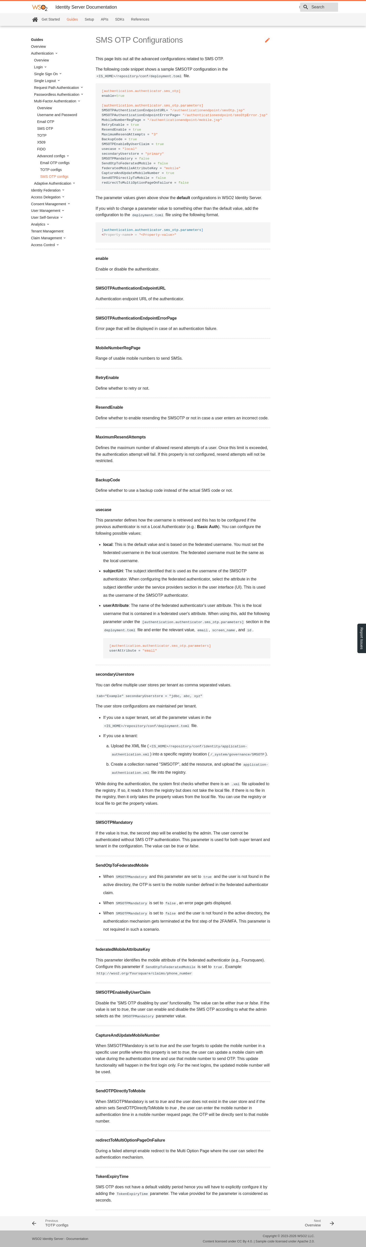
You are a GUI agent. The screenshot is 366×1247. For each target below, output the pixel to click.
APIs (105, 19)
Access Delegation (46, 197)
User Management (46, 211)
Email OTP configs (55, 163)
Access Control (43, 245)
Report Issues (362, 638)
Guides (72, 19)
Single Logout (45, 81)
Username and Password (57, 115)
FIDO (41, 149)
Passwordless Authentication (57, 94)
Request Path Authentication (57, 88)
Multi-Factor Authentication (55, 101)
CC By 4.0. (245, 1241)
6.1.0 (267, 7)
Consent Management (49, 204)
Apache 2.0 (305, 1241)
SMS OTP (45, 129)
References (140, 19)
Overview (38, 46)
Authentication (43, 53)
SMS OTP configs (54, 177)
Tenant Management (47, 231)
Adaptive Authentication (53, 183)
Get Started (51, 19)
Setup (89, 19)
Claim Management (47, 238)
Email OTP (45, 122)
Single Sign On (46, 74)
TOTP (42, 135)
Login (39, 67)
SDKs (119, 19)
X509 (41, 142)
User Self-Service (45, 217)
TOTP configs (51, 170)
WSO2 (302, 1236)
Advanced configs (51, 156)
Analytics (38, 224)
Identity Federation (46, 190)
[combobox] (309, 7)
